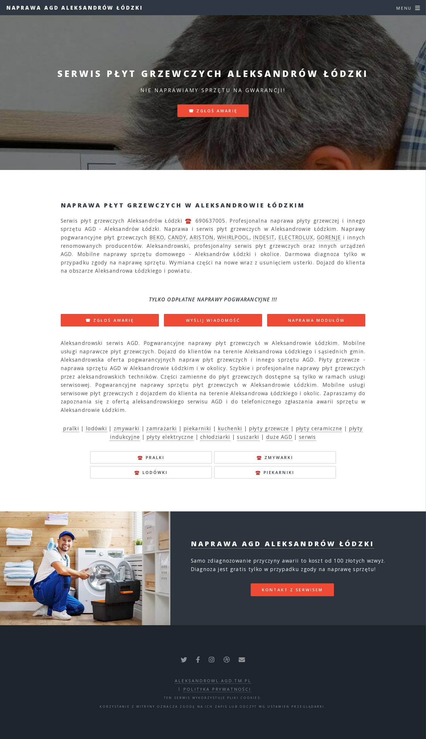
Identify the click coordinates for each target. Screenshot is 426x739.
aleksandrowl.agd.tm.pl (213, 680)
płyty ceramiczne (319, 428)
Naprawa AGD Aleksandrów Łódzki (74, 7)
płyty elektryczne (170, 436)
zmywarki (127, 428)
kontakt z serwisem (292, 589)
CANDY (177, 237)
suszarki (248, 436)
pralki (71, 428)
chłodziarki (215, 436)
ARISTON (201, 237)
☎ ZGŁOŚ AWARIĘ (109, 320)
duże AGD (279, 436)
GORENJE (329, 237)
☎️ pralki (151, 457)
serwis (307, 436)
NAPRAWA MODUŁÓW (316, 320)
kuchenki (230, 428)
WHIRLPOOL (233, 237)
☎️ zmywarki (275, 457)
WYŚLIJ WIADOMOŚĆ (213, 320)
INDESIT (264, 237)
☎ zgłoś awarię (213, 111)
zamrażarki (161, 428)
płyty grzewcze (269, 428)
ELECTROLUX (296, 237)
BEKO (157, 237)
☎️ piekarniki (274, 472)
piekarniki (197, 428)
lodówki (96, 428)
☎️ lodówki (151, 472)
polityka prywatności (217, 689)
